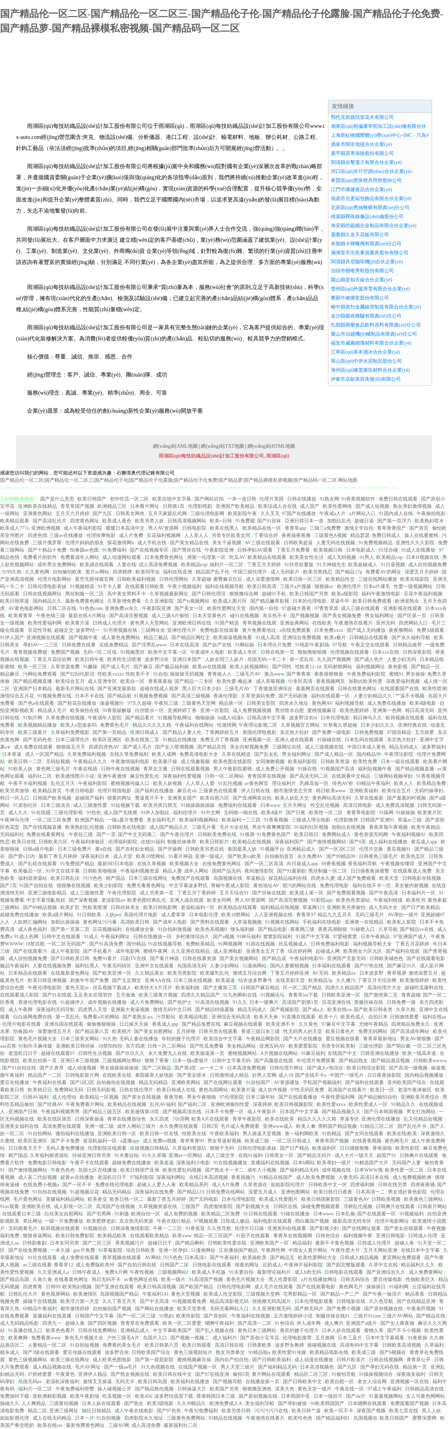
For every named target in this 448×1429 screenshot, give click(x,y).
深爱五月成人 (263, 1192)
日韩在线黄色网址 (358, 688)
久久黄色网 (38, 572)
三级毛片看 (204, 827)
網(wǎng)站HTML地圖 (271, 446)
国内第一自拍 (264, 608)
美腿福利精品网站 (66, 1199)
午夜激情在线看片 (354, 623)
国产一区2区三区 (338, 849)
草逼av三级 (410, 820)
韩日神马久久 (368, 717)
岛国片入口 (156, 1337)
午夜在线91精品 (174, 1221)
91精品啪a (259, 1352)
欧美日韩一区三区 (303, 579)
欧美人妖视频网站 (250, 666)
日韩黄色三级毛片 (379, 856)
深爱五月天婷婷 (422, 572)
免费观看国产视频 (410, 1403)
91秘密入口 (363, 929)
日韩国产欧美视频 (53, 798)
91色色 (93, 812)
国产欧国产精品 (197, 1286)
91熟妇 (166, 1316)
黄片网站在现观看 (272, 1374)
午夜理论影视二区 (259, 725)
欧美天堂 (389, 878)
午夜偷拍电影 (431, 513)
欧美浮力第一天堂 (80, 1301)
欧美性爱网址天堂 (227, 608)
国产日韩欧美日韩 (71, 958)
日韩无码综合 (356, 1279)
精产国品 (116, 878)
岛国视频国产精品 (120, 1294)
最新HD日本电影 (116, 863)
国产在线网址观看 (224, 1082)
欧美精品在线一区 (262, 528)
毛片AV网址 (88, 1367)
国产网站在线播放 (155, 1308)
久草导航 (388, 929)
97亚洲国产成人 (411, 936)
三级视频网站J (173, 1272)
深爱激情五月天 (55, 1031)
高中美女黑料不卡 (127, 593)
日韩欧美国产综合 (151, 1352)
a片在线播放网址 (319, 1279)
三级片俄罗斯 (48, 542)
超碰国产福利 (90, 798)
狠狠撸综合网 (244, 593)
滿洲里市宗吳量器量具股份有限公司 (369, 252)
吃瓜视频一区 (117, 1396)
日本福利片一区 (419, 892)
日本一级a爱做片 (191, 1060)
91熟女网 (329, 499)
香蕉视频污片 (130, 1243)
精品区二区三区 (311, 1374)
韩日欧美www (331, 790)
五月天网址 (295, 805)
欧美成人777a (14, 528)
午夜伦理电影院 (45, 987)
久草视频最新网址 (169, 593)
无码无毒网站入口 (230, 1308)
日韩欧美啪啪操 (100, 871)
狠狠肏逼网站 (38, 1235)
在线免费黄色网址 (222, 863)
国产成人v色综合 (326, 1068)
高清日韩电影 (358, 805)
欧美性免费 (366, 761)
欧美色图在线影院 (233, 761)
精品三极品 (156, 637)
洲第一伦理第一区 (207, 557)
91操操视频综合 (376, 1374)
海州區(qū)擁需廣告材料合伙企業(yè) (370, 370)
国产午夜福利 (225, 1257)
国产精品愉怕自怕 (378, 1097)
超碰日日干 (160, 1243)
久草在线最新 (369, 798)
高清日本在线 (375, 1177)
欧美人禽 (306, 1126)
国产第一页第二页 (71, 929)
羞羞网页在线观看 (316, 688)
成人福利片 (225, 1337)
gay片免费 (84, 1250)
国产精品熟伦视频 (155, 1388)
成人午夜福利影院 (83, 528)
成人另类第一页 (157, 892)
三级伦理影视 (69, 812)
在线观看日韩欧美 (145, 586)
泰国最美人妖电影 (155, 1075)
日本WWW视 (368, 1170)
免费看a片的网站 (101, 1016)
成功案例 (204, 91)
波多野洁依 (157, 659)
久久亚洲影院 (160, 601)
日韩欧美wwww (430, 1060)
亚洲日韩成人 (145, 732)
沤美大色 (285, 1388)
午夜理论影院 (399, 754)
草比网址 (32, 1221)
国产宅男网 (99, 1213)
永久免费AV (310, 856)
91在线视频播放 (231, 1162)
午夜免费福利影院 (367, 674)
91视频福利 (412, 1213)
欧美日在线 (24, 841)
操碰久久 (9, 1403)
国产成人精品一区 (335, 754)
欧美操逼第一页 (208, 1053)
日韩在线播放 (302, 499)
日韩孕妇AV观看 (255, 550)
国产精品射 (119, 696)
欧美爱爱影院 (303, 1046)
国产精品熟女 (354, 1060)
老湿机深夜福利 (63, 1381)
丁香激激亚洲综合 (273, 688)
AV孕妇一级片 (403, 914)
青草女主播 (156, 768)
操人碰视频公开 (115, 1388)
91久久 (240, 1002)
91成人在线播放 (419, 550)
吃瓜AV (237, 557)
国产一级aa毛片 (121, 1367)
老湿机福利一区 (198, 907)
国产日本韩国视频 (384, 1111)
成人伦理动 (65, 1097)
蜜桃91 (396, 674)
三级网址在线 (287, 747)
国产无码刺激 (293, 696)
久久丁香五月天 (120, 1301)
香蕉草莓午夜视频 (389, 827)
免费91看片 (105, 958)
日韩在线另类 (393, 1184)
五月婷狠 (186, 1031)
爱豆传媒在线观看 (83, 1352)
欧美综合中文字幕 (224, 1038)
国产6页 (357, 841)
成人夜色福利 (33, 929)
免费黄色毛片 (115, 725)
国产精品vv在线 (417, 929)
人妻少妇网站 (225, 965)
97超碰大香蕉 (297, 608)
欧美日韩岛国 (153, 1381)
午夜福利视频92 (409, 834)
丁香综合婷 (266, 535)
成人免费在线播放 (387, 703)
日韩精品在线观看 (369, 637)
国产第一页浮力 (395, 520)
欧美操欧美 (255, 1257)
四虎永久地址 (294, 703)
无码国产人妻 (407, 1162)
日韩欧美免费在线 (218, 834)
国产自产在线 (218, 644)
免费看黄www (46, 1337)
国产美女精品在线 (190, 542)
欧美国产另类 (225, 1388)
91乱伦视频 (230, 783)
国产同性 (282, 666)
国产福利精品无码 (300, 1170)
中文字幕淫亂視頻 (46, 900)
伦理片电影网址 (392, 1221)
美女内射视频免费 (250, 747)
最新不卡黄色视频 (335, 1243)
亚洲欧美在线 (36, 1206)
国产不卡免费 (66, 1140)
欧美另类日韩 (237, 1410)
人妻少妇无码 (402, 659)
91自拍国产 (259, 1082)
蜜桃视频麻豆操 (195, 1359)
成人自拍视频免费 (427, 564)
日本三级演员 (56, 805)
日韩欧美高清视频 (402, 1345)
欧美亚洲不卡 (281, 1024)
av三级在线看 (37, 1264)
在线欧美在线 (117, 1075)
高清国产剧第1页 (301, 1002)
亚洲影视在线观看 (403, 608)
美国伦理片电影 (141, 914)
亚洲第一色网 (387, 710)
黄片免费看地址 (259, 630)
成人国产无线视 (121, 812)
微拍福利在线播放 (75, 1133)
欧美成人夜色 (117, 520)
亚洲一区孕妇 (173, 1250)
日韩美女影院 (262, 703)
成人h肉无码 (308, 1272)
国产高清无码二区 (310, 776)
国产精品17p (349, 572)
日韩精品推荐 (408, 644)
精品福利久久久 (418, 1264)
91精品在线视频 (226, 1418)
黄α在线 (104, 849)
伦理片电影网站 (55, 579)
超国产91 (387, 1155)
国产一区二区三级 (137, 1316)
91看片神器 (181, 856)
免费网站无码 (69, 1089)
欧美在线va (339, 1009)
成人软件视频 (273, 1089)
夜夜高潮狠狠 (333, 929)
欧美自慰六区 (215, 798)
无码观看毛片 (23, 1228)
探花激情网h (121, 542)
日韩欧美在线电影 (127, 827)
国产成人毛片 (116, 666)
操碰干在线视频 (40, 1301)
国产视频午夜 (84, 637)
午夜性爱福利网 (338, 1097)
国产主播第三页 (221, 987)
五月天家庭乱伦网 (168, 513)
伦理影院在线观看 (108, 1148)
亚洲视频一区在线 (410, 1381)
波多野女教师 (290, 1345)
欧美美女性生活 (307, 557)
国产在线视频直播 (43, 827)
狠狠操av (325, 586)
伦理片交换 (372, 849)
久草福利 (434, 1345)
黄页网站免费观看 (402, 1257)
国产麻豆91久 (402, 965)
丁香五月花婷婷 (413, 944)
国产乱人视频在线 (215, 1330)
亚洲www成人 (278, 1126)
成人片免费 (132, 535)
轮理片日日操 (250, 1228)
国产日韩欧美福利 (272, 1359)
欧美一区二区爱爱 (183, 1323)
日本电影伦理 (204, 914)
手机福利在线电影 (322, 922)
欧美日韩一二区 (26, 761)
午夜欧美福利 (225, 1133)
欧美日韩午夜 (90, 659)
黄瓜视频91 (399, 849)
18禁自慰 (35, 944)
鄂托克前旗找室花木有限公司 (362, 117)
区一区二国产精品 (303, 987)
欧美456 (143, 1396)
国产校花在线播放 (78, 703)
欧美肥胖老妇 (102, 1221)
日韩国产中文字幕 (95, 1316)
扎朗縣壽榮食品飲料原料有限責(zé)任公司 (376, 325)
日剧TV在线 (133, 958)
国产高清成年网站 (410, 1031)
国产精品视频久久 (342, 1111)
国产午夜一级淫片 (383, 1294)
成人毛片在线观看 (274, 1286)
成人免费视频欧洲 (413, 1177)
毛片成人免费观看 (241, 1126)
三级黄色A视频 (331, 535)
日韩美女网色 (130, 513)
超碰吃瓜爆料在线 (425, 987)
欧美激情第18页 (143, 1111)
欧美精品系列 (194, 1184)
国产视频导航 (228, 1381)
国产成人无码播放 (367, 630)
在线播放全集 (140, 929)
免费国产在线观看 (191, 878)
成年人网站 (197, 871)
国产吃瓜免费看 (207, 1046)
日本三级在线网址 (149, 878)
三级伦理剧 (371, 1046)
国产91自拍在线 (19, 1068)
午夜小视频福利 (185, 586)
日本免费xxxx (329, 630)
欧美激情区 (85, 1294)
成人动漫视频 (82, 1068)
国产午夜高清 (384, 892)
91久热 (109, 1038)
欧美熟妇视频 (77, 1286)
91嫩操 (91, 666)
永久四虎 (159, 1119)
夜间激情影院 (259, 871)
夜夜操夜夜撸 (297, 535)
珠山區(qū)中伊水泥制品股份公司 (366, 361)
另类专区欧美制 (338, 1046)
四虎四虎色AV (105, 747)
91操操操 (405, 812)
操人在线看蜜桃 (422, 535)
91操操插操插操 (198, 805)
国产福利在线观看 (365, 1082)
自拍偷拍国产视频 (113, 1308)
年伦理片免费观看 (316, 1060)
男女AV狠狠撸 (416, 1038)
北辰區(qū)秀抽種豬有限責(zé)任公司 (370, 207)
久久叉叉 (270, 513)
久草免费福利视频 (87, 754)
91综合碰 (389, 550)
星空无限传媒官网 (95, 579)
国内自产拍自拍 (232, 1359)
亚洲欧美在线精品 (38, 506)
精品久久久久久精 (152, 725)
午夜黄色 (65, 1374)
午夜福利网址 (116, 936)
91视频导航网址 (175, 717)
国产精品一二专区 (194, 681)
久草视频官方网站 (301, 725)
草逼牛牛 (340, 601)
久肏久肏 (42, 1279)
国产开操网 (170, 849)
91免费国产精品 (78, 863)
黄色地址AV (266, 885)
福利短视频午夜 (375, 768)
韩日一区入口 (15, 798)
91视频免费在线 (55, 696)
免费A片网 (116, 1272)
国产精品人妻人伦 (183, 732)
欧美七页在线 (404, 1410)
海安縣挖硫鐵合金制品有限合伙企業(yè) (373, 225)
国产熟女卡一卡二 (225, 1170)
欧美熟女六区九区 (363, 951)
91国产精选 (227, 623)
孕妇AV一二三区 (41, 644)
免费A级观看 (431, 630)
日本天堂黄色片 (210, 615)
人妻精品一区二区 (48, 1345)
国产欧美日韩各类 (374, 1009)
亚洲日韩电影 (391, 1235)
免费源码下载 (15, 1396)
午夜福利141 (155, 1294)
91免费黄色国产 (274, 834)
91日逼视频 (393, 564)
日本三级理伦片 (73, 739)
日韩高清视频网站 (187, 520)
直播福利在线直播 (53, 1316)
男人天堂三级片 (238, 1367)
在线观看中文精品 (351, 776)
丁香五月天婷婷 (264, 564)
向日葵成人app (303, 863)
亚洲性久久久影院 (416, 542)
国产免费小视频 (344, 1308)
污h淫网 (180, 1119)
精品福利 (302, 1243)
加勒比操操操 (66, 922)
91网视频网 (231, 944)
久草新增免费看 (125, 601)
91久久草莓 (154, 1155)
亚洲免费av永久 (122, 608)
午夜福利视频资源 (140, 871)
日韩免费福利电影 (331, 944)
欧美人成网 (165, 754)
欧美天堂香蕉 (192, 1308)
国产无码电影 (204, 1199)
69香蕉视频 (333, 863)
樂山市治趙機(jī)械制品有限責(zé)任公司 (374, 334)
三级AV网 (118, 1425)
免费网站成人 (337, 834)
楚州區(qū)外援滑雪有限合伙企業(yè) (370, 288)
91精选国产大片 (372, 1162)
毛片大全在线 (234, 827)
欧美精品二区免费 (221, 1213)
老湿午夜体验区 (415, 1089)
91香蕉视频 (277, 820)
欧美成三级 (257, 1140)
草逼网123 (313, 907)
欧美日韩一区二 (127, 1199)
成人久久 (18, 812)
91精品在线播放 (180, 739)
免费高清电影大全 (199, 754)
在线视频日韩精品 (150, 1148)
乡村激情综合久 (193, 936)
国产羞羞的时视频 (407, 798)
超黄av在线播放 (77, 1177)
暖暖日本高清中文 (126, 528)
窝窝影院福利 (278, 936)
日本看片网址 (145, 506)
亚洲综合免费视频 (302, 637)
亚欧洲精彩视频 (50, 1396)
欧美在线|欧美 (402, 1133)
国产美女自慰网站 (154, 1031)
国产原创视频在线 (384, 1308)
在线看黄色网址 (71, 1279)
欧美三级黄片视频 (159, 995)
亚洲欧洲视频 (46, 528)
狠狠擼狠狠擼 (313, 652)
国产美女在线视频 (142, 1097)
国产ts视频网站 (194, 601)
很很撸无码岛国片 (272, 1301)
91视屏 (247, 834)
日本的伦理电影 (310, 601)
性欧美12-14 (308, 666)
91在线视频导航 (165, 944)
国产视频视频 (305, 615)
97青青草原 (326, 608)
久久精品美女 (150, 973)
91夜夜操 (417, 1337)
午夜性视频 (142, 1272)
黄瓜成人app (425, 841)
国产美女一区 (189, 608)
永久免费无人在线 (168, 1053)
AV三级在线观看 (263, 542)
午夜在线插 (86, 768)
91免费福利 (115, 550)
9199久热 (12, 572)
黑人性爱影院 (283, 1279)
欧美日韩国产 (92, 499)
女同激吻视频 (271, 761)
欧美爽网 (18, 1337)
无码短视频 (58, 761)
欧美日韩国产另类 (310, 593)
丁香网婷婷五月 (222, 732)
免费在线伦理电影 (115, 1184)
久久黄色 (309, 1024)
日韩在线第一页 (278, 652)
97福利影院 (142, 1177)
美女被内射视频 (412, 885)
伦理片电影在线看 (22, 1024)
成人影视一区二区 (74, 1206)
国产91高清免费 (106, 944)
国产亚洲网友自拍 (253, 798)
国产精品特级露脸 (215, 1009)
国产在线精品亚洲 (417, 1301)
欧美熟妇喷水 (430, 520)
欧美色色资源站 (353, 900)
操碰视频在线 (322, 1345)
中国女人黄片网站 (308, 1250)
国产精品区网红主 (191, 637)
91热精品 (332, 1133)
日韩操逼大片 (192, 1388)
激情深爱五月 (423, 973)
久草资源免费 (66, 666)
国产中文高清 (155, 1301)
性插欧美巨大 (421, 1279)
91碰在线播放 (296, 1213)
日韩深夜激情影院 (131, 1228)
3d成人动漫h (231, 717)
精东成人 (10, 1352)
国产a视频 (223, 936)
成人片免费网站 (147, 1002)
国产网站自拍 (210, 499)
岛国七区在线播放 (98, 1170)
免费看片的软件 (40, 557)
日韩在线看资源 (200, 958)
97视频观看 (206, 1221)
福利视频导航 (350, 703)
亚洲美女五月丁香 (266, 951)
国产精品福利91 (333, 1418)
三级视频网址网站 (122, 1060)
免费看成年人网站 (80, 557)
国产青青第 (299, 674)
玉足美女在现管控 (94, 995)
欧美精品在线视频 (252, 841)
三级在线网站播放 (378, 579)
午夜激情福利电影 (131, 761)
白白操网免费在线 (33, 1016)
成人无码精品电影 (20, 1323)
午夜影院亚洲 (220, 550)
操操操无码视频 (187, 674)
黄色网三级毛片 (53, 768)
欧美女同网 (220, 900)
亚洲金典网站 (295, 623)
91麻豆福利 (313, 1053)
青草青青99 (193, 1140)
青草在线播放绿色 (127, 1119)
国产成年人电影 (170, 922)
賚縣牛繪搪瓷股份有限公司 (360, 297)
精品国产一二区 (45, 1075)
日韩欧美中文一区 (328, 1184)
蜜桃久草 (374, 1330)
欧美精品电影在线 (330, 1352)
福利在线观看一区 (331, 696)
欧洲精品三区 (112, 506)
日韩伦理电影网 (234, 1286)
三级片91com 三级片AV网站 (383, 1316)
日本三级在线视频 (193, 980)
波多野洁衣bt (303, 717)
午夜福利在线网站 (195, 725)
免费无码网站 (373, 1031)
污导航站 (166, 1016)
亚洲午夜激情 (112, 776)
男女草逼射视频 (225, 1140)
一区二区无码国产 (67, 944)
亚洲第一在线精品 (365, 922)
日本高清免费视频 (247, 1068)
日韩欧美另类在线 (205, 849)
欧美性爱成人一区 (369, 1104)
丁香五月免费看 (293, 550)
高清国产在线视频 (116, 1206)
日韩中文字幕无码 (232, 1060)
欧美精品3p (321, 980)
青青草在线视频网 (293, 1235)
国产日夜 (296, 812)
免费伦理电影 (335, 885)
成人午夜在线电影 (134, 1410)
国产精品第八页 (92, 1031)
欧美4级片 (272, 812)
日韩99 (53, 1286)
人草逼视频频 (248, 922)
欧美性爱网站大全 (318, 1257)
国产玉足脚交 (127, 980)
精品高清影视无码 (230, 1301)
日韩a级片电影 (39, 849)
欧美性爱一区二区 (405, 1170)
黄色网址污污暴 (100, 922)
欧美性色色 (301, 1418)
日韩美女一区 (280, 1155)
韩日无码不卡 (107, 1279)
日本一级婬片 (328, 1396)
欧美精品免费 (432, 783)
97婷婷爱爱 (40, 1374)
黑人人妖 (431, 1410)
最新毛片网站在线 (75, 688)
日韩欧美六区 (53, 841)
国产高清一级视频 (409, 1068)
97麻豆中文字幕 (339, 1024)
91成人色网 (27, 936)
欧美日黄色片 (341, 1031)
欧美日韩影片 (215, 841)
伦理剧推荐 (346, 820)
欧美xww (181, 1235)
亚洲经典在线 (413, 725)
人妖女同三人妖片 (225, 659)
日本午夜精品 (376, 936)
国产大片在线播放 (303, 1038)
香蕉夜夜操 (160, 681)
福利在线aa (434, 1016)
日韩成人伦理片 (110, 623)
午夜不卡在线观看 (90, 1162)
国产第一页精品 (110, 732)
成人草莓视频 (271, 681)
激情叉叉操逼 (98, 1381)
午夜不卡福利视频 (28, 783)
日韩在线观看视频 (191, 768)
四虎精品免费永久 (411, 1024)
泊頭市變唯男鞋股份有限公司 (362, 270)
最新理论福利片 (274, 1272)
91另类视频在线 (121, 630)
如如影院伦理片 (288, 1184)
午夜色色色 (63, 1170)
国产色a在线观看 (36, 703)
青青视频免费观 (31, 652)
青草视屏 (396, 973)
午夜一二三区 (168, 1228)
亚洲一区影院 (215, 710)
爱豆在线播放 (15, 1082)
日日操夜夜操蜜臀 (371, 871)
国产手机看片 (98, 951)
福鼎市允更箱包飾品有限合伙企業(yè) (371, 198)
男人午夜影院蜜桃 (233, 768)
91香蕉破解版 (117, 710)
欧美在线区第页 (55, 1119)
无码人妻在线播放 (139, 1038)
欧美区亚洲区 (108, 739)
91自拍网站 (40, 1133)
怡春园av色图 (85, 550)
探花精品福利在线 (288, 878)
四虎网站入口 (414, 623)
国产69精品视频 (40, 907)
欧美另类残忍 (318, 572)
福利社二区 (40, 776)
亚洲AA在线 (158, 980)
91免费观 (245, 520)
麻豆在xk (187, 790)
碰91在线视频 (245, 615)
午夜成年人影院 (105, 717)
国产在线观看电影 (426, 958)
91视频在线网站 (283, 922)
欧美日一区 (383, 1089)
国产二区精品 (157, 1068)
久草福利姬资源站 (50, 1155)
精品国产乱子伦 (213, 572)
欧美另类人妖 (150, 520)
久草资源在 (256, 1184)
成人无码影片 (285, 572)
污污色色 (93, 878)
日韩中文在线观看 (62, 936)
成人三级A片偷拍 (171, 615)
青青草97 (306, 914)
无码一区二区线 (100, 652)
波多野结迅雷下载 (174, 1396)
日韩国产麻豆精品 (261, 987)
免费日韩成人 (387, 535)
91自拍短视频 (85, 1345)
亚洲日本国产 (187, 659)
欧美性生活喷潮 (125, 659)
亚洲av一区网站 (186, 1155)
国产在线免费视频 (28, 1250)
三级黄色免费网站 (186, 1418)
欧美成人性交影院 (224, 1294)
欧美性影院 (408, 1148)
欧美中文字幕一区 (168, 652)
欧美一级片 (174, 1279)
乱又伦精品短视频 (424, 1119)
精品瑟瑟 (360, 535)
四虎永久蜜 (323, 878)
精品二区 (37, 1410)
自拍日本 (378, 1016)
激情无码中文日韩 (173, 1009)
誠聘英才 (329, 91)
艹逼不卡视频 (410, 696)
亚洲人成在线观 (187, 900)
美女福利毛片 (162, 820)
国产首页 (419, 528)
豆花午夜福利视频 (424, 593)
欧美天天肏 (266, 1016)
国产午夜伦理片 (178, 834)
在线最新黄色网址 (71, 973)
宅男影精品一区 (300, 1294)
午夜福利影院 (93, 783)
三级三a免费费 (326, 528)
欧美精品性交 (341, 579)
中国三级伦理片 (250, 572)
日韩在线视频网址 (43, 593)
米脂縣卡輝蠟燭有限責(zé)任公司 (366, 243)
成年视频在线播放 (108, 1002)
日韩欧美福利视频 (137, 579)
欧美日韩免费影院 (75, 1235)
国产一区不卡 (77, 1184)
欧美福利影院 (303, 761)
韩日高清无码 (420, 710)
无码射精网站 (338, 666)
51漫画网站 (255, 965)
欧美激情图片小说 (75, 776)
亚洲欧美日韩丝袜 (76, 1046)
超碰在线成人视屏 (160, 688)
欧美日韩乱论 (66, 878)
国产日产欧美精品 (421, 907)
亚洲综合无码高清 (232, 1016)
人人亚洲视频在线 (274, 914)
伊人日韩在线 (256, 790)
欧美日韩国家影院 (321, 1199)
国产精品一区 (426, 666)
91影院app (322, 900)
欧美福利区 (325, 1148)
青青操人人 (220, 674)
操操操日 (376, 1286)
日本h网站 (304, 1162)
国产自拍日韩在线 (138, 1264)
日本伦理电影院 (239, 1199)
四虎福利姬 (363, 1184)
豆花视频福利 (108, 929)
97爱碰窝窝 (346, 936)
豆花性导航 (40, 630)
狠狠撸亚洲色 (257, 1388)
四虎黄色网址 (85, 520)
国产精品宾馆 (212, 747)
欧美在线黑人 (225, 528)
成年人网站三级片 (137, 1126)
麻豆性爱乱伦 (145, 776)
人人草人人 (197, 535)
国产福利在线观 (403, 951)
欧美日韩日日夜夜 (333, 1192)
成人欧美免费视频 (316, 1177)
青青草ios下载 (303, 995)
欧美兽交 (97, 1199)
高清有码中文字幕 (360, 1345)
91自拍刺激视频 (175, 929)
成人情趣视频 (196, 761)
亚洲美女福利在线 (20, 1126)
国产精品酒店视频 (391, 1060)
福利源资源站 (33, 878)
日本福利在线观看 (332, 965)
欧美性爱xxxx (332, 1104)
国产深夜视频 (84, 900)
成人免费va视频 (160, 1140)
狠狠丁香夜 (157, 1060)
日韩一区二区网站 (225, 776)
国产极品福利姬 (172, 666)
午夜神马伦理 (15, 820)
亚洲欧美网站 (186, 1082)
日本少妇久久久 (378, 725)
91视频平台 (272, 849)
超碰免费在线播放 (20, 914)
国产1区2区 (82, 1082)
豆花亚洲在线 (337, 1002)
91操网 (386, 812)
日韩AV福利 (36, 1097)
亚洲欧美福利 (364, 790)
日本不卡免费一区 (225, 1111)
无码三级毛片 (370, 914)
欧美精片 (121, 1031)
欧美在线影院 (415, 579)
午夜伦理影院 (122, 892)
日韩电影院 (195, 528)
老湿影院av (113, 900)
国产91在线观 (56, 995)
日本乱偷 (345, 1213)
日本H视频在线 (423, 557)
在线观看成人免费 (413, 871)
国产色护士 (180, 1002)
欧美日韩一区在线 (160, 1133)
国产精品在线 (431, 1316)
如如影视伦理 (15, 1418)
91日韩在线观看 (261, 1213)
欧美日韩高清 (262, 586)
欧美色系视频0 (211, 929)
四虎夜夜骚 (423, 1184)
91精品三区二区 (377, 1126)
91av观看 (9, 1206)
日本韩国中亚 (296, 1396)
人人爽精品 (34, 1403)
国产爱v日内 (22, 856)
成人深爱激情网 (263, 579)
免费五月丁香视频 (220, 739)
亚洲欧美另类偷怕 (347, 907)
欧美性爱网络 (338, 506)
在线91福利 (153, 841)
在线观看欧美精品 (150, 1235)
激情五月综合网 (250, 973)
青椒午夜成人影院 (231, 885)
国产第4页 (186, 1068)
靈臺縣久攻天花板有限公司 (360, 234)
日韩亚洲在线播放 (380, 1053)
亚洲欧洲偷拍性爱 (230, 1104)
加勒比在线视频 (349, 827)
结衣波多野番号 (256, 980)
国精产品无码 (227, 871)
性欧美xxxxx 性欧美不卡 (124, 674)
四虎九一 (52, 1323)
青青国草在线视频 (267, 776)
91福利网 (399, 1286)
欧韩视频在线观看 (406, 717)
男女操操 (415, 674)
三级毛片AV (248, 674)
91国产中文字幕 (313, 936)
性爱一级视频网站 (414, 586)
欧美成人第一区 (307, 892)
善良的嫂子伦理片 (300, 1330)
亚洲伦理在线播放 (381, 1119)
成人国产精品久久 (169, 827)
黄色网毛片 (397, 1140)
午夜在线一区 (350, 1388)
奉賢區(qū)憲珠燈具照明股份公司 (366, 180)
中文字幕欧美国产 (173, 1330)
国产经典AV (50, 1104)
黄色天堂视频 (186, 1294)
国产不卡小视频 (404, 1330)
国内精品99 (369, 754)
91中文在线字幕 (63, 871)
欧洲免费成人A (226, 1403)
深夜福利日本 (95, 856)
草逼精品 (256, 878)
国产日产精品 (295, 1148)
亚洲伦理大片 (182, 630)
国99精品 (136, 944)
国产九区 (103, 513)
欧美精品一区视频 (100, 1097)
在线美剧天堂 (291, 980)
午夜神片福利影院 (304, 1264)
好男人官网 (264, 1075)
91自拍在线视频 (50, 1192)
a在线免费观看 (295, 630)
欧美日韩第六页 (162, 1345)
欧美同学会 (148, 572)
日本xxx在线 (386, 652)
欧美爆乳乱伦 (215, 973)
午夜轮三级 (167, 703)
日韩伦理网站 (174, 579)
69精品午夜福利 (374, 783)
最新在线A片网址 (87, 615)
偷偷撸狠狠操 (102, 1024)
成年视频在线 (337, 1170)
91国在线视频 (261, 944)
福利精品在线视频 (280, 907)
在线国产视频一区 (198, 1367)
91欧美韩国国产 (328, 1403)
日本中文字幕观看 (385, 1337)
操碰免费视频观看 (321, 1206)
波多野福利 (434, 747)
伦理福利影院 (123, 841)
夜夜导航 (174, 1097)
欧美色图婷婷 (355, 710)
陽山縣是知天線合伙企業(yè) (361, 279)
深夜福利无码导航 (56, 1009)
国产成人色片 (369, 659)
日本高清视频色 (317, 1367)
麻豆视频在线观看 (244, 1024)
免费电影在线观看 (220, 630)
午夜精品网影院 (263, 1038)
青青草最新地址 (380, 1038)
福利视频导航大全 (373, 944)
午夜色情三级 (51, 615)
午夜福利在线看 (50, 1082)
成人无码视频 (342, 557)
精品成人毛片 (52, 710)
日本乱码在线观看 (365, 739)
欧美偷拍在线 (85, 710)
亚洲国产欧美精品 (236, 506)
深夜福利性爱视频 (183, 776)
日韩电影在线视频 (422, 878)
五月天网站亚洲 (381, 1250)
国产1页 (8, 885)
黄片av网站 (98, 572)
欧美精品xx (344, 973)
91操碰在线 (330, 739)
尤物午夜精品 (374, 1024)
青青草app (296, 528)
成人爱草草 (174, 914)
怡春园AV (24, 1031)
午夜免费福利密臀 (75, 1388)
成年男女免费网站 (57, 564)
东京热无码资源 (137, 1221)
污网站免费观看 (40, 674)
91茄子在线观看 (253, 1235)
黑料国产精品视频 (338, 1126)
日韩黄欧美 (260, 1345)
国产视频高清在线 (183, 1111)
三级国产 (191, 1206)
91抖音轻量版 (299, 564)
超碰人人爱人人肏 (157, 1184)
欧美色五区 (414, 856)
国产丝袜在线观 (269, 892)
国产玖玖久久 (130, 1053)
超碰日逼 (364, 520)
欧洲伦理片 (349, 586)
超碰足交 (64, 630)
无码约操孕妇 (429, 790)
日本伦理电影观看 (314, 1301)
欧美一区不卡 (339, 1410)
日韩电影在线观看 (212, 1264)
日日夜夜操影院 (385, 1075)
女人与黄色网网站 (426, 1396)
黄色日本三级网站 (258, 1330)
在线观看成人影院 (20, 995)
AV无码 (320, 973)
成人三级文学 (221, 1155)
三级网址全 (153, 630)
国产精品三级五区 (103, 1111)
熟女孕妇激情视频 (413, 506)
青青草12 (63, 1264)
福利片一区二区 (227, 564)
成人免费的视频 (181, 1213)
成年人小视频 (262, 1170)
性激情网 (226, 725)
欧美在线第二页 (143, 739)
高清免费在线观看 (62, 1126)
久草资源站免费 (258, 696)
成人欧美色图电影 (113, 1359)
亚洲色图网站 (296, 1192)
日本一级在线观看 (401, 761)
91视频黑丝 (133, 652)
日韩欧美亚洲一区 (341, 995)
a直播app (130, 1140)
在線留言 (412, 91)
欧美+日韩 (221, 520)
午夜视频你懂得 (398, 863)
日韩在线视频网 (386, 1359)
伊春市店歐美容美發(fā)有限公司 (366, 379)
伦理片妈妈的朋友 (85, 542)
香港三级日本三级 (261, 1031)
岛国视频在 (365, 1418)
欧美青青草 (21, 615)
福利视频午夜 (358, 1235)
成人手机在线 (152, 542)
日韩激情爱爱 (405, 1016)
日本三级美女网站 (80, 1038)
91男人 (367, 557)
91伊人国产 (12, 637)
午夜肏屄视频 (421, 1308)
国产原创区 (216, 1316)
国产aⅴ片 (356, 1396)
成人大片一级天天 (355, 1155)
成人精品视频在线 (53, 1367)
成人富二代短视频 (38, 1177)
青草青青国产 (392, 528)
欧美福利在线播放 (191, 1381)
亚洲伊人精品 (93, 1374)
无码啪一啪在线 (241, 812)
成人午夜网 (21, 1009)
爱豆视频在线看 (343, 1038)
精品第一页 (415, 1367)
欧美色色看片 (61, 1330)
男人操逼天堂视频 (262, 1133)
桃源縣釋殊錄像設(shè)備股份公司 (367, 216)
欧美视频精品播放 (38, 725)
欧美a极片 (335, 637)
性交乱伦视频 (325, 805)
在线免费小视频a (41, 1184)
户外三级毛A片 (124, 1337)
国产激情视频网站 (327, 841)
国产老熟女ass (138, 1016)
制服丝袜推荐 (182, 841)
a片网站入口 (363, 513)
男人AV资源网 (164, 528)
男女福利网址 (380, 615)
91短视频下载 (126, 805)
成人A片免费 (226, 1184)
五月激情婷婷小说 (294, 1316)
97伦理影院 (231, 1097)
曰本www (270, 805)
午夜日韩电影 (80, 790)
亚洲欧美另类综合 (420, 1097)
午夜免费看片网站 (86, 1104)
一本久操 (61, 1250)
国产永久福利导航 (411, 637)
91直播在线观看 (299, 1016)
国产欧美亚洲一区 (113, 973)
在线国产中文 (343, 1053)
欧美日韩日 (307, 834)
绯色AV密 (343, 783)
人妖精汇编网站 (31, 922)
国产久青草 (52, 1068)
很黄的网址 (120, 798)
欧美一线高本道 (420, 1053)
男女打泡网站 (421, 1111)
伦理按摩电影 (101, 535)
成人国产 (310, 506)
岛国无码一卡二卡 (267, 659)
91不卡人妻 (110, 586)
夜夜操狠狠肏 (329, 674)
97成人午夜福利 (385, 1388)
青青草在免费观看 (140, 1323)
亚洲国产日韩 (23, 1111)
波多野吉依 (117, 1352)
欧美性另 (415, 900)
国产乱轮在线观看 (38, 863)
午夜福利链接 (388, 900)
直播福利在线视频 (271, 1162)
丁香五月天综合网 (377, 980)
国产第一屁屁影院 (155, 1359)
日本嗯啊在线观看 (368, 1403)
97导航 (340, 644)
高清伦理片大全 (385, 987)
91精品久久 (404, 1104)
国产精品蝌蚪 (190, 1243)
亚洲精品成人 (301, 849)
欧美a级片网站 (58, 914)
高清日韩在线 (230, 1345)
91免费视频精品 (376, 542)
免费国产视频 (66, 652)
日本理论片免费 (275, 644)
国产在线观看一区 (377, 1213)
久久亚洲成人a (53, 1272)
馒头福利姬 (243, 929)
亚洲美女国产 (182, 798)
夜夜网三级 (303, 929)
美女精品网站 (242, 1046)
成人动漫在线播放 (314, 1359)
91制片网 (33, 717)
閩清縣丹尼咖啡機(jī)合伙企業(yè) (367, 261)
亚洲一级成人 (210, 856)
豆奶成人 (272, 1264)
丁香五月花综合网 (53, 659)
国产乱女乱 (267, 754)
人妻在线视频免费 (53, 965)
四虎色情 (37, 535)
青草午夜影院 (247, 1119)
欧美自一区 (133, 681)
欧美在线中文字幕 (172, 499)
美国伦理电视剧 (260, 732)
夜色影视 (398, 666)
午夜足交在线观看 (371, 644)
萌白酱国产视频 (312, 1221)
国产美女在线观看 (404, 1228)
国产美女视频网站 (239, 958)
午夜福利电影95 (307, 958)
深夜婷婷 (262, 1104)
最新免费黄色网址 (85, 601)
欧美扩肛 (70, 907)
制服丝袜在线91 (333, 1316)
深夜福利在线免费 (155, 1192)
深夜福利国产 (290, 841)
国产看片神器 (165, 958)
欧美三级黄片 (33, 732)
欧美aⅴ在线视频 (210, 666)
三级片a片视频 (296, 586)
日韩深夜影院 (418, 652)
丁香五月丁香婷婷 (197, 892)
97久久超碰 (139, 703)
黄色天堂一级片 (315, 1388)
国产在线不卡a (311, 1075)
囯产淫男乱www (150, 644)
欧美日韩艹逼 (307, 1410)
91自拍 (160, 674)
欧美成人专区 (243, 652)
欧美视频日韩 (328, 550)
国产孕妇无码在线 (380, 1367)
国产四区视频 (103, 1323)
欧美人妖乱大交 (292, 798)
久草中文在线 (384, 1264)
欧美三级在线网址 (71, 1359)
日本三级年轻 (261, 1097)
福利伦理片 (186, 812)
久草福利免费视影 (71, 732)
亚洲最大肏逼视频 (131, 1009)
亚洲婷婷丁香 (182, 710)
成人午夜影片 (262, 1111)
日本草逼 (12, 754)
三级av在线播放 (66, 535)
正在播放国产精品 (239, 1250)
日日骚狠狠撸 (355, 1148)
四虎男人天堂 (93, 1009)
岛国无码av (30, 1381)
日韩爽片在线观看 (419, 1155)
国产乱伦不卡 (412, 1126)
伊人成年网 (309, 1323)
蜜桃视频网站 (243, 1053)
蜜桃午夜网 (156, 951)
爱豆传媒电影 (388, 1279)
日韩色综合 (328, 1235)
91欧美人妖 (21, 768)
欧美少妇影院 (109, 885)
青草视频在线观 (260, 623)
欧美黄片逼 (78, 623)
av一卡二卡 (212, 1068)
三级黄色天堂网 (199, 703)
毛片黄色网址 (28, 1199)
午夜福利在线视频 (251, 1316)
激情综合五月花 (17, 696)
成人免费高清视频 (396, 805)
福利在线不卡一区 (372, 885)
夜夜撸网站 (401, 630)
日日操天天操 (134, 1024)
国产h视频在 (393, 1352)
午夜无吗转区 (117, 965)
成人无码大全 (384, 907)
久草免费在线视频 (66, 717)
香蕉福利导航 (363, 863)
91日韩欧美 (90, 914)
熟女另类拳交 (231, 1352)
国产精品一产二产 (340, 1294)
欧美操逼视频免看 (233, 637)
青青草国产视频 (332, 1140)
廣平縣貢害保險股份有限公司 (362, 153)
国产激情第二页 (381, 995)
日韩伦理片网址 (287, 1068)
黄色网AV (322, 703)
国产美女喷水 (192, 1075)
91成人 (91, 936)
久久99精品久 (192, 1403)
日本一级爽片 (264, 1002)
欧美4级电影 (424, 703)
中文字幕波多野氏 (189, 885)
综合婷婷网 (300, 951)
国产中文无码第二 (138, 834)
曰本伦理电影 (336, 717)
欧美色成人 (353, 1016)
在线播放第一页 (263, 1381)
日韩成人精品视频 (360, 1257)
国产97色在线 (369, 965)
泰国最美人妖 (242, 849)
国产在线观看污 (31, 951)
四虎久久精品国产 (345, 987)
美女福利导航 (260, 1403)
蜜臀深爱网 (425, 1418)
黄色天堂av (78, 987)
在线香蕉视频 (367, 1140)
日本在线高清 (185, 644)
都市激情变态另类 (294, 790)
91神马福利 (248, 936)
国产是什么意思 (58, 499)
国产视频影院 (285, 1009)
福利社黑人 (88, 965)
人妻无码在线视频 (336, 542)
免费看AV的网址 (383, 572)
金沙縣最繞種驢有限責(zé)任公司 (366, 316)
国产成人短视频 (373, 506)
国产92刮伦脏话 (78, 674)
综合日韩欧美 (141, 1250)
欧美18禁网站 (151, 856)
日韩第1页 (174, 506)
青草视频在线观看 (122, 1257)
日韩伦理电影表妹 (48, 586)
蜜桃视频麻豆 (322, 710)
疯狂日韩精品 (97, 1410)
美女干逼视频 (227, 542)
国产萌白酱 (398, 1046)
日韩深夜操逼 (90, 1119)
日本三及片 (350, 1337)
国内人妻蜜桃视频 (290, 965)
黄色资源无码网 (371, 834)
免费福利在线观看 (238, 805)
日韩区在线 (286, 1206)
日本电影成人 (361, 550)
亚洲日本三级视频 (80, 1060)
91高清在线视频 (213, 1002)
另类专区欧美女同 (232, 535)
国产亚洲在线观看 (115, 1286)
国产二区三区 (98, 1243)
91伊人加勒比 (155, 812)
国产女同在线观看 (365, 1133)
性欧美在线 (195, 1133)
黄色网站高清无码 (332, 798)
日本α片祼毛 (377, 586)
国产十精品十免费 (48, 550)
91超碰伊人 (73, 1002)
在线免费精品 (114, 644)
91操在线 (308, 768)
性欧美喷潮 (96, 907)
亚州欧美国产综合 (407, 1082)
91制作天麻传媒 (36, 1046)
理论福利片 (285, 783)
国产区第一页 (412, 615)
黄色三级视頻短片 (194, 1352)
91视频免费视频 (151, 696)
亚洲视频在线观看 (46, 637)
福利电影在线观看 (273, 1221)
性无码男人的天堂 (303, 1031)
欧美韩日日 (40, 1089)
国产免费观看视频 (347, 892)
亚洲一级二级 (100, 1126)
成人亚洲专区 (103, 681)
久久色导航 (220, 1228)
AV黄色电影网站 (26, 608)
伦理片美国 (272, 499)
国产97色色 (169, 1410)
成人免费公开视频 (276, 768)
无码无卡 (125, 1381)
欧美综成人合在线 (278, 506)
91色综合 (284, 1323)
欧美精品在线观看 (268, 557)
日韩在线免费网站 (98, 1330)
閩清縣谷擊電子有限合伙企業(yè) (366, 162)
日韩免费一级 (402, 1002)
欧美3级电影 (161, 1403)
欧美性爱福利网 (45, 623)
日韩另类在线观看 (219, 1031)
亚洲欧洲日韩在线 (192, 623)
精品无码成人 (404, 747)
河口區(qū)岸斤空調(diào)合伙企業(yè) (371, 171)
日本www (323, 1213)
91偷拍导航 (344, 1374)
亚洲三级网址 (64, 1410)
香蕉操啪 (382, 1148)
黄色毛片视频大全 (38, 1038)
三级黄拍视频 (64, 1403)
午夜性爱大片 (346, 1250)
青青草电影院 (361, 812)
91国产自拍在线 (36, 885)
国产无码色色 (38, 739)
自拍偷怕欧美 (68, 572)
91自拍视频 (109, 1418)
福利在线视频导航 (225, 586)
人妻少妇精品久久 (373, 696)
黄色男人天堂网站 (150, 623)
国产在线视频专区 (150, 550)
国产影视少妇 (325, 1228)
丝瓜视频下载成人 (113, 987)
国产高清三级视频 (191, 696)
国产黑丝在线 (187, 550)
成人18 (285, 1075)
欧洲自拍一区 (146, 1213)
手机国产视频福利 (323, 1082)
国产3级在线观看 (42, 1352)
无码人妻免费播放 (66, 1148)
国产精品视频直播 (33, 681)
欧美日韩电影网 (161, 907)
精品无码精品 (154, 1082)
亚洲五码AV (272, 1046)
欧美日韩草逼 (15, 601)
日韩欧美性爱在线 (228, 1243)
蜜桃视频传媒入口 (131, 783)
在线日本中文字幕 (421, 1250)
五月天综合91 (234, 892)
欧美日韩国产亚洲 (140, 1170)
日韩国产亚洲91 (378, 820)
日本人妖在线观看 (342, 1330)
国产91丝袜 (270, 520)
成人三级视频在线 (325, 747)
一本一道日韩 (242, 499)
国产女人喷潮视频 (175, 747)
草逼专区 (349, 1119)
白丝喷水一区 (150, 710)
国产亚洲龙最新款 (117, 688)
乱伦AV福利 (162, 1104)
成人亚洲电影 (228, 951)
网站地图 (347, 480)
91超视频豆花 (85, 1192)
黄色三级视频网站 (28, 1359)
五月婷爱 (425, 732)
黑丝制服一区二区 (85, 593)
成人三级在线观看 (361, 608)
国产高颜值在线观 (274, 1060)
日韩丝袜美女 (126, 907)
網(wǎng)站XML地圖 (175, 446)
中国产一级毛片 (347, 1075)
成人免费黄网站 (426, 1272)
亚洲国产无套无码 (347, 958)
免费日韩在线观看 (399, 499)
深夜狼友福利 (411, 1374)
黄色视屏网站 (56, 1294)
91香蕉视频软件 (359, 499)
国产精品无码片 (315, 1155)
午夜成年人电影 (208, 652)
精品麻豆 (10, 674)
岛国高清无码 (192, 965)
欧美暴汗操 (166, 761)
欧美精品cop (390, 557)
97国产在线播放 (299, 513)
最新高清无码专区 (353, 1221)
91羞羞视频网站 (386, 1396)
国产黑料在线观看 (210, 922)
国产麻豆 (143, 666)
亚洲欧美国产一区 (270, 1243)
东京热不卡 (275, 615)
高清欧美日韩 (135, 922)
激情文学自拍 (359, 528)
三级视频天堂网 (263, 1294)
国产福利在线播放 (155, 790)
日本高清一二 (371, 1192)
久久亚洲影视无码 (272, 1308)
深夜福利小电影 (194, 1162)
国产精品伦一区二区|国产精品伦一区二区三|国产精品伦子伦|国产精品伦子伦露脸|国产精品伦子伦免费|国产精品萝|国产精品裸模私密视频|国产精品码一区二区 (168, 480)
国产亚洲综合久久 (387, 1272)
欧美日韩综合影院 (367, 1068)
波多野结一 (88, 630)
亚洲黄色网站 (38, 513)
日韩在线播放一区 (153, 936)
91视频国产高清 (338, 768)
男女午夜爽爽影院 (272, 827)
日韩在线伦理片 (137, 1089)
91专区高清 (301, 681)
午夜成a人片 (333, 513)
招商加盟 (287, 91)
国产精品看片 (140, 717)
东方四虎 (135, 1046)
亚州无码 (386, 623)
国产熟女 (134, 1403)
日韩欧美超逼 (299, 542)
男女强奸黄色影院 (408, 1192)
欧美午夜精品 (426, 827)
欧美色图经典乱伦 (147, 900)
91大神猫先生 (331, 564)
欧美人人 (404, 783)
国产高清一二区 (255, 1323)
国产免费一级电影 (332, 732)
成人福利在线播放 (389, 841)
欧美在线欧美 (280, 1119)
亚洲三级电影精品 (48, 892)
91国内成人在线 (396, 513)
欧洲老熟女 (408, 601)
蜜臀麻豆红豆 (228, 579)
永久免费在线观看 (179, 1126)
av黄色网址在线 (141, 1279)
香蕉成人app (166, 1024)
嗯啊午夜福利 (220, 1323)
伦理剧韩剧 (201, 506)
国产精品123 (190, 1192)
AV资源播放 (287, 1082)
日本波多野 (372, 973)
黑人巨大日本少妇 (202, 688)
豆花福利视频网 (164, 535)
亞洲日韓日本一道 (305, 520)
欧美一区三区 (33, 666)
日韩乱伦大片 (23, 1294)
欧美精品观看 (15, 520)
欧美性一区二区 (326, 812)
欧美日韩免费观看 (373, 601)
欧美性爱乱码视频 (183, 1170)
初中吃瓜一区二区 (130, 499)
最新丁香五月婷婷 (58, 856)
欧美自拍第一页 (40, 1060)
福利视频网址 (371, 666)
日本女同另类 (65, 1243)
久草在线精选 (237, 754)
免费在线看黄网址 (46, 834)
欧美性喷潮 (434, 688)
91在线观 (41, 812)
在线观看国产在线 (400, 688)
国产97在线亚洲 (213, 1374)
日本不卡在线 (90, 696)
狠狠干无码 (222, 1148)
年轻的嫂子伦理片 (182, 1038)
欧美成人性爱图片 (279, 1199)
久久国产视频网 (334, 659)
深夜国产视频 (371, 1410)
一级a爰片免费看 (126, 820)
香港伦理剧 (226, 696)
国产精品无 (283, 1257)
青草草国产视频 (78, 506)
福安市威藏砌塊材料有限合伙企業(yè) (371, 343)
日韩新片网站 (432, 1206)
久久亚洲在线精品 (191, 951)
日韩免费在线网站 (226, 1192)
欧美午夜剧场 (85, 1396)
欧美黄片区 (429, 812)
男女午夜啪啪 (202, 1097)
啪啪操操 (205, 717)
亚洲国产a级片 (362, 1323)
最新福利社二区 (181, 1425)
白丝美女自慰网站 (64, 1213)
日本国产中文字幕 (300, 1111)
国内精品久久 (48, 601)
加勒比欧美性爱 (366, 681)
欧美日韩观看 (197, 1345)
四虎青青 (33, 1286)
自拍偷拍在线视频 (116, 1082)
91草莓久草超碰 (341, 725)
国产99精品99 (341, 856)
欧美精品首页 (48, 790)
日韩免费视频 (369, 732)
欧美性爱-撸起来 (235, 681)
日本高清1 (196, 1257)
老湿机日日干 (23, 1053)
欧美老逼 (164, 1162)
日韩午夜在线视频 (121, 768)
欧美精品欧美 (112, 1235)
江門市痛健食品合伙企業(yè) (361, 189)
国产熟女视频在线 (131, 1374)
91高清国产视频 (206, 1279)
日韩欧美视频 (386, 1199)
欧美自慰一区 (340, 1381)
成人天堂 (123, 856)
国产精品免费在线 (202, 1024)
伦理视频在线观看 (350, 652)
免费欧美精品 (201, 944)
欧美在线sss (50, 1425)
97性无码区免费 (308, 1089)
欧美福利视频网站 (199, 820)
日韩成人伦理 (423, 1235)
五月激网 (325, 1337)
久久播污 (345, 980)
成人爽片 (334, 1323)
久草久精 (406, 1009)
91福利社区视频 (312, 827)
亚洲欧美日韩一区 (117, 1133)
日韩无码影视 (102, 1089)
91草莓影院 (111, 1250)
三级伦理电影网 (208, 513)
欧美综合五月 (70, 681)
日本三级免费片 (75, 849)
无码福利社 (12, 834)
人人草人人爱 (201, 783)
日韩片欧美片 (351, 1359)
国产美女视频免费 (342, 615)
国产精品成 (274, 958)
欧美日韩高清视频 (157, 1286)
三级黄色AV (356, 1199)
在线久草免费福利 (130, 754)
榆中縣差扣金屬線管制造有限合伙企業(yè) (376, 306)
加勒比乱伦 (340, 520)
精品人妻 (172, 871)
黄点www (274, 674)
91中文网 (211, 812)
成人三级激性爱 (91, 805)
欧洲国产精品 (90, 820)
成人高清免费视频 (159, 564)
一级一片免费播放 (64, 1221)
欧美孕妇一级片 (334, 1162)
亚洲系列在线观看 (287, 1228)
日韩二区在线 (62, 608)
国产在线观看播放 (298, 1097)
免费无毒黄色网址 (147, 885)
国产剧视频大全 (253, 1206)
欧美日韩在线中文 (173, 1374)
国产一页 (106, 834)
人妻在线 (126, 564)
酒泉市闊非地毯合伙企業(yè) (361, 144)
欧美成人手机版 (209, 1272)
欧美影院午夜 (243, 513)
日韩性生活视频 (95, 1053)
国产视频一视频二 (190, 1337)
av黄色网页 (257, 783)
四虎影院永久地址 (144, 1418)
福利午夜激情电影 (381, 593)
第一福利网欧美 (302, 1133)
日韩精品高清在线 (425, 1388)
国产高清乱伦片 (50, 520)
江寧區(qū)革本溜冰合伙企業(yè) (365, 352)
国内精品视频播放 (425, 1075)
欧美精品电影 (194, 1016)
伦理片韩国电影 (115, 790)
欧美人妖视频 (168, 783)
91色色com (91, 608)
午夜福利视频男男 (61, 1111)
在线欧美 (321, 623)
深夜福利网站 (171, 1177)
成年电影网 (128, 951)
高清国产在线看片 (348, 1089)
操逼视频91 (113, 703)
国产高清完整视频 (129, 615)
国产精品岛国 (15, 1279)
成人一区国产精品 (45, 754)
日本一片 (84, 1418)
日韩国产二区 (175, 1264)
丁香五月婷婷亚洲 (290, 973)
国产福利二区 (193, 1104)
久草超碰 (201, 579)
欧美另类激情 (15, 790)
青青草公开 (419, 1359)
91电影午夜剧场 (312, 644)
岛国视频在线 (228, 878)
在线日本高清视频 (209, 1177)
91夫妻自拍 (127, 1155)
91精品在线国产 (276, 1177)
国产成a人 (313, 1009)
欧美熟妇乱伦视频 (85, 827)
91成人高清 (268, 637)
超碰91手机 (274, 593)
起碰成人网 (328, 951)
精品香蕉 (415, 1294)
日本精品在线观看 (28, 973)
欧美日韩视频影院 (294, 1104)
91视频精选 (83, 586)
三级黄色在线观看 (219, 790)
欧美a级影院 (345, 593)
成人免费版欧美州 (96, 1264)
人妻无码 (348, 1177)
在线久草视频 (152, 863)
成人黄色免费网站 (121, 637)
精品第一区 (231, 703)
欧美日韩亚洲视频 (48, 980)
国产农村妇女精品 (135, 849)
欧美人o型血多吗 (79, 725)
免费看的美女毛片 (122, 1345)
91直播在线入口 (26, 1330)
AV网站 (153, 1257)
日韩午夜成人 (87, 1272)
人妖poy (113, 914)
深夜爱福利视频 (403, 681)
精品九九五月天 (335, 914)
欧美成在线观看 (97, 564)
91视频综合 (96, 1228)
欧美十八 (328, 1016)
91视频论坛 (273, 995)
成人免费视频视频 (253, 710)
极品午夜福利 (15, 965)
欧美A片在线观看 (210, 1119)
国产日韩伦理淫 (209, 593)
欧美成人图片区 (230, 601)
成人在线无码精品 (53, 1418)
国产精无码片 (309, 1308)
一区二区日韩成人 (293, 1140)
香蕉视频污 (244, 1177)
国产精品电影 (273, 929)
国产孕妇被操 (293, 1403)
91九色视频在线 (158, 1367)
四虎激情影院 (219, 1206)
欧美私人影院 (402, 922)
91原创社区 (26, 805)
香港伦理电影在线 (38, 1002)
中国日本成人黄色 (367, 747)
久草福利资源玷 (190, 1148)
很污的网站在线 (300, 885)
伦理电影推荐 (298, 1337)
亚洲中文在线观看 (155, 965)
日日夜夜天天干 (26, 1148)
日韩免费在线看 (79, 644)
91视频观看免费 (190, 1301)
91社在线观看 (43, 1257)
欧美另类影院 (182, 973)
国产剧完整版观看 (346, 1264)
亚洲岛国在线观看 (64, 1024)
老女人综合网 (372, 1381)
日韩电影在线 (351, 1301)
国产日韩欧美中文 (303, 1381)
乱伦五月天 (63, 783)
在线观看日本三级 (22, 1213)
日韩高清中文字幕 (267, 717)
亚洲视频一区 (257, 739)
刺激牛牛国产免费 (90, 980)
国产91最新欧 (291, 871)
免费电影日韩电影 (48, 1162)
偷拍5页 (241, 1374)
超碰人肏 (405, 1243)
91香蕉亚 (195, 1228)
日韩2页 (209, 1126)
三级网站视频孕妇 (394, 776)
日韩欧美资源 (335, 761)
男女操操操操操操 (120, 1068)
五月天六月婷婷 (73, 513)
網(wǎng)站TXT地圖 (222, 446)
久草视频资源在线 (158, 1206)
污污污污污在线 (272, 1410)
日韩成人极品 (236, 1221)
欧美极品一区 (28, 871)
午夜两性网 (274, 1250)
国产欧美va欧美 (244, 856)
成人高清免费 (146, 1425)
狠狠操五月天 (71, 747)
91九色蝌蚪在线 (240, 995)
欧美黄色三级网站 (424, 1199)
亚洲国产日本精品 (33, 688)
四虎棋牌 (123, 572)
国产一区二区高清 (264, 863)
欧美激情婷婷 (415, 980)
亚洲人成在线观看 (295, 739)
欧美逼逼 (226, 980)
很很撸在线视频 (74, 885)
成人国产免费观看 (357, 878)
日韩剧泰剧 (35, 1243)
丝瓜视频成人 (293, 944)
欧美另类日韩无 (161, 805)
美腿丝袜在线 (369, 1002)
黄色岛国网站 (214, 1089)
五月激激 (126, 995)
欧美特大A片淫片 (154, 987)
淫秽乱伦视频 (358, 1206)
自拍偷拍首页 (280, 856)
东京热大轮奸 (295, 732)
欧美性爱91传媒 (290, 1352)
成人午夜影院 (66, 951)
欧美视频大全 (185, 863)
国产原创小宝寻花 (260, 1337)
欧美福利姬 (188, 987)
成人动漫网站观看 (122, 557)
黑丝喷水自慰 (290, 710)
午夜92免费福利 (201, 1410)
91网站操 (245, 644)
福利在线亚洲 (178, 572)
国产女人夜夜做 (398, 1323)
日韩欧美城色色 (387, 958)
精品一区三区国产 (214, 1235)
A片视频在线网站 (279, 1053)
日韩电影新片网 (83, 1075)
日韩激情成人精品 (230, 1075)
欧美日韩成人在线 (177, 1089)
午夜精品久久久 (91, 761)
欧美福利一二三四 (242, 820)
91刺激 (121, 1213)
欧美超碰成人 (363, 564)
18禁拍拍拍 (111, 1046)
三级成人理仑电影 (312, 820)
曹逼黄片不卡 (150, 798)
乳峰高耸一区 (315, 783)
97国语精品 (400, 732)
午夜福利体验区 (88, 841)
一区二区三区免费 (53, 820)
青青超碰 (411, 995)
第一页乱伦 (302, 659)
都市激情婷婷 (75, 1308)
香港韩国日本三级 (216, 1396)
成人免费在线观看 (34, 747)
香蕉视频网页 (331, 681)
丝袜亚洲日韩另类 (92, 1155)
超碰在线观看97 (58, 1053)
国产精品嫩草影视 (270, 601)
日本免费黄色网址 (165, 557)
